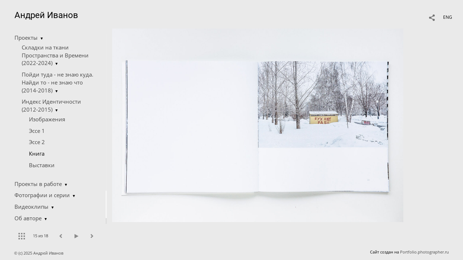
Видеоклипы (31, 206)
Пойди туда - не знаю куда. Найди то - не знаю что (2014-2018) (57, 82)
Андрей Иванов (46, 15)
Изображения (47, 119)
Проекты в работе (38, 183)
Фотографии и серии (42, 195)
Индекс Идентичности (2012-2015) (51, 105)
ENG (447, 17)
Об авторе (28, 218)
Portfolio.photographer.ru (424, 252)
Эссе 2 (37, 142)
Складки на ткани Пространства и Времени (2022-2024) (55, 55)
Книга (36, 153)
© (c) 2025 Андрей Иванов (39, 253)
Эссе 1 (37, 130)
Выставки (42, 165)
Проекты (26, 37)
